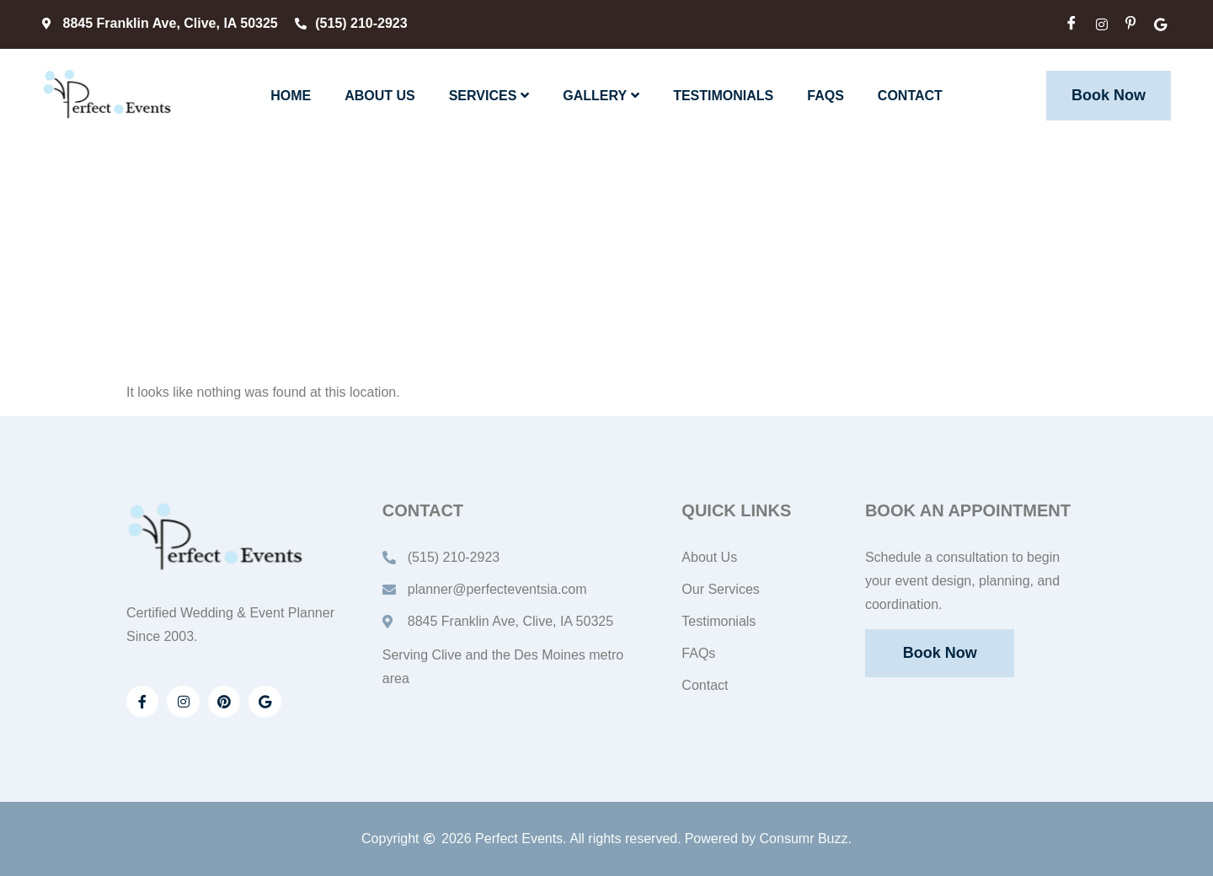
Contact (910, 95)
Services (489, 95)
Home (290, 95)
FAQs (825, 95)
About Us (380, 95)
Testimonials (723, 95)
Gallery (601, 95)
